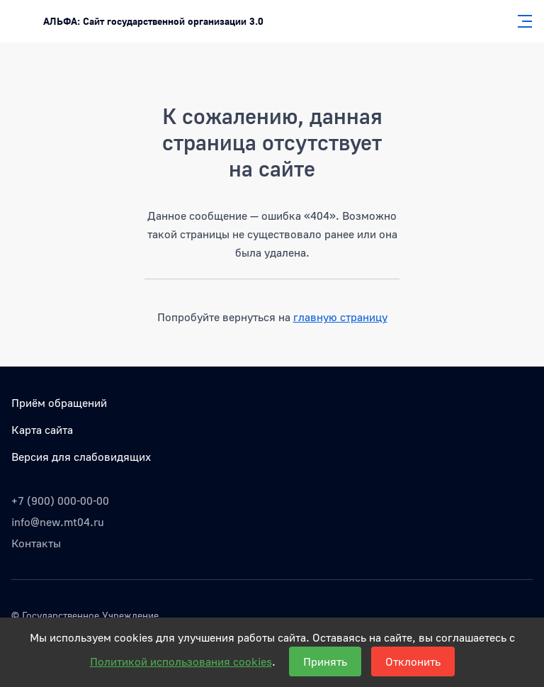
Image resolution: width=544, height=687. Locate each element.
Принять (325, 661)
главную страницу (340, 317)
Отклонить (413, 661)
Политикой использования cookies (181, 661)
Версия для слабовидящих (81, 456)
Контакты (36, 543)
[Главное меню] (521, 21)
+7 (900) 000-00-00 (60, 500)
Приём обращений (59, 403)
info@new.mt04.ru (57, 522)
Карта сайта (42, 430)
